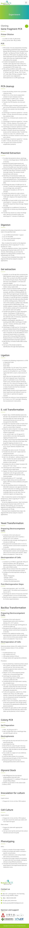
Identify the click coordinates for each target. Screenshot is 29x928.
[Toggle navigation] (26, 2)
